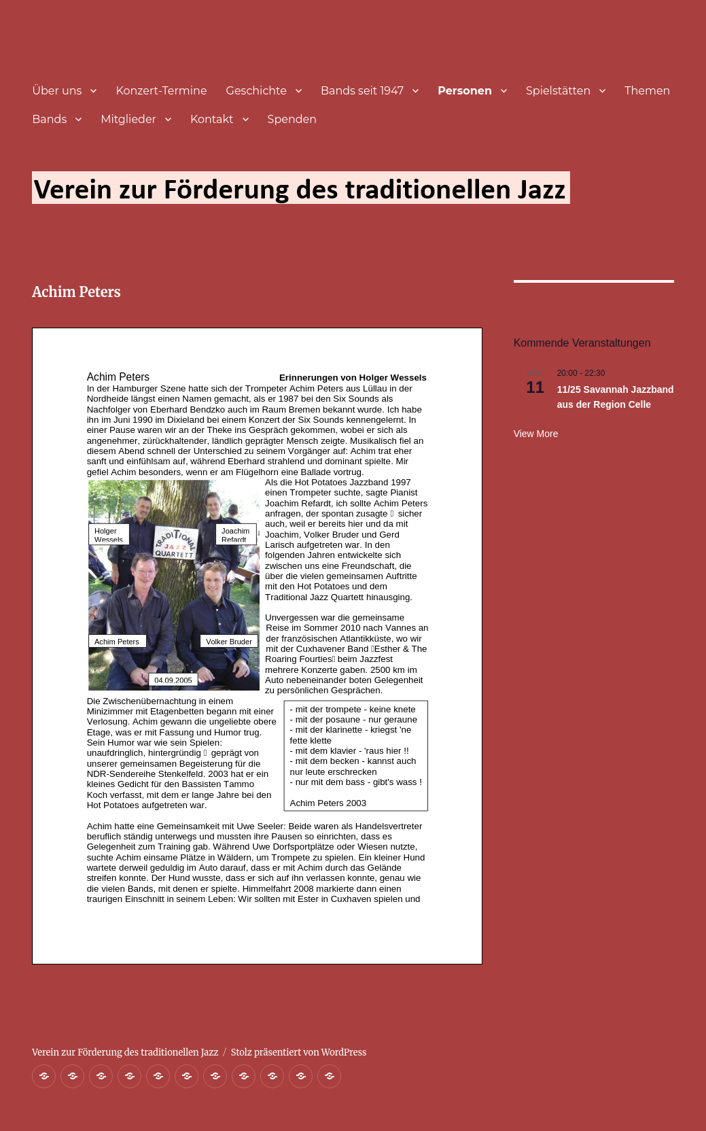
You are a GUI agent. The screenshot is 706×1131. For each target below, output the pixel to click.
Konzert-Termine (161, 90)
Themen (647, 90)
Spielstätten (558, 90)
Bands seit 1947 (362, 90)
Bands (49, 119)
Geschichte (256, 90)
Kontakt (212, 119)
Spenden (292, 119)
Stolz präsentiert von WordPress (299, 1052)
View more (536, 433)
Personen (465, 90)
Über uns (57, 90)
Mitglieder (128, 119)
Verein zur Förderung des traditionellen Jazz (125, 1052)
